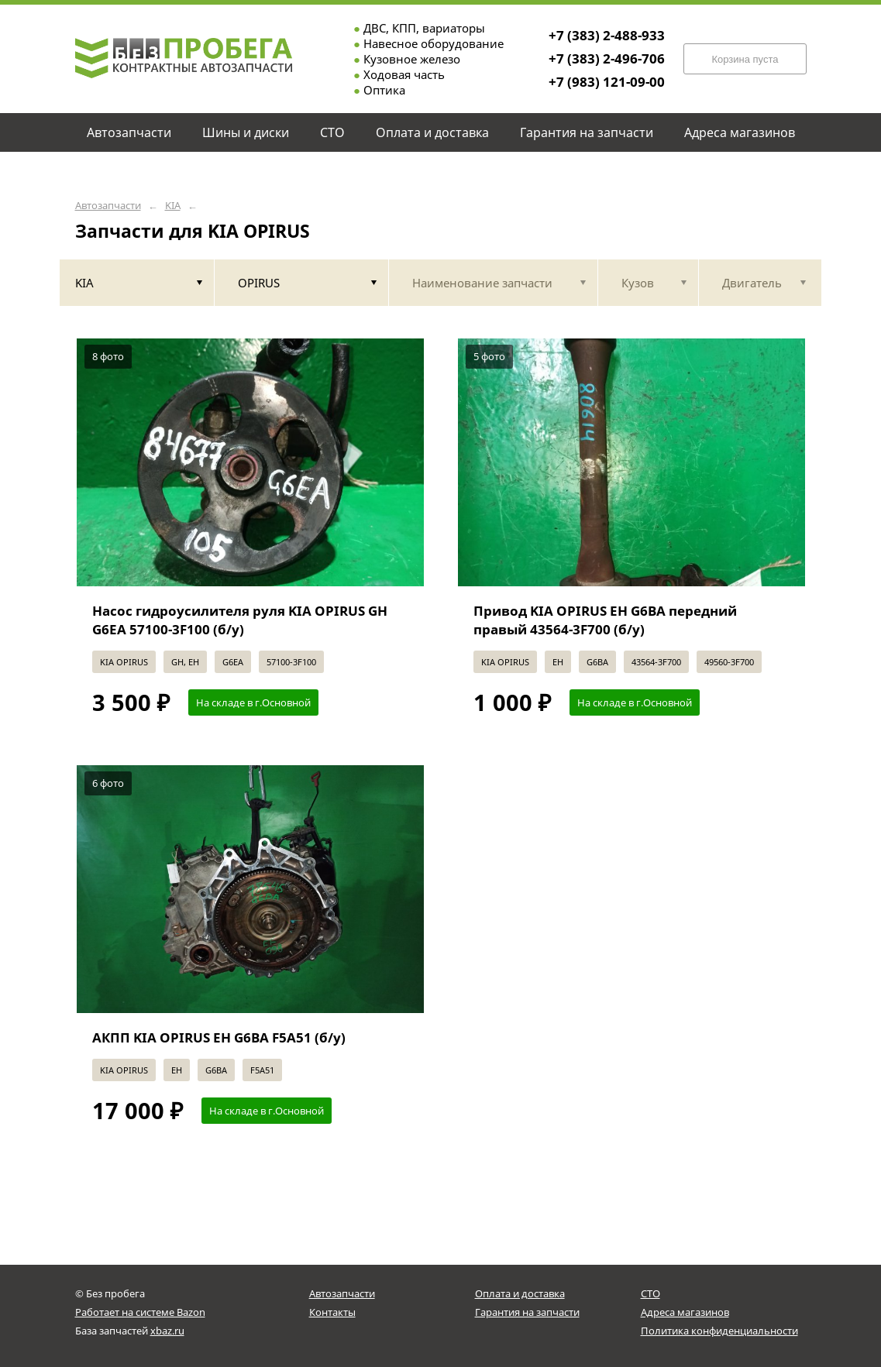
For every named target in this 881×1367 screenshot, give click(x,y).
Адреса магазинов (685, 1312)
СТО (650, 1293)
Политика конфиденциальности (719, 1331)
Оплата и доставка (520, 1293)
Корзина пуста (744, 59)
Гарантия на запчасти (527, 1312)
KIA (173, 206)
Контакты (332, 1312)
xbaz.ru (167, 1331)
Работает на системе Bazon (140, 1312)
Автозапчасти (108, 206)
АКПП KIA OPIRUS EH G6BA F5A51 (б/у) (219, 1037)
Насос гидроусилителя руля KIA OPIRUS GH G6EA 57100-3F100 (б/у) (239, 620)
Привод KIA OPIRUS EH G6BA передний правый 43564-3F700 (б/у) (605, 620)
